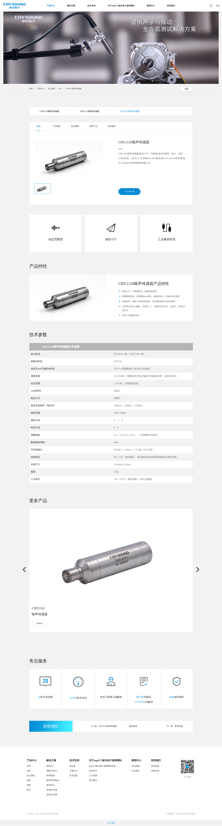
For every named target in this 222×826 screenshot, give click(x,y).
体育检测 (50, 775)
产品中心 (51, 6)
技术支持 (91, 6)
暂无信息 (179, 726)
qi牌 (28, 771)
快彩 (29, 785)
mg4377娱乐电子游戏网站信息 (102, 766)
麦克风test (50, 785)
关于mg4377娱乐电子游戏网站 (121, 6)
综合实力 (93, 771)
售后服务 (112, 126)
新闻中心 (151, 6)
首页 (31, 89)
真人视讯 (51, 89)
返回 (187, 89)
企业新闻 (136, 766)
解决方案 (71, 6)
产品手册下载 (129, 192)
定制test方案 (51, 795)
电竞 (29, 780)
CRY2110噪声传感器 (49, 111)
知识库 (72, 766)
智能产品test (51, 771)
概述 (39, 126)
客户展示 (93, 780)
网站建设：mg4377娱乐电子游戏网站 (181, 814)
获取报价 (50, 726)
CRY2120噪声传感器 (74, 89)
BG (60, 89)
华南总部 (155, 771)
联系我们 (171, 6)
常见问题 (73, 775)
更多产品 (93, 126)
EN (217, 5)
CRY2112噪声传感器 (89, 111)
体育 (29, 766)
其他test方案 (51, 790)
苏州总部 (155, 766)
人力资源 (93, 775)
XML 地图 (111, 823)
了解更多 (39, 623)
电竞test (49, 766)
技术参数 (75, 126)
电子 (29, 790)
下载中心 (73, 771)
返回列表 (133, 726)
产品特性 (57, 126)
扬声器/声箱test (53, 780)
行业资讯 (136, 771)
